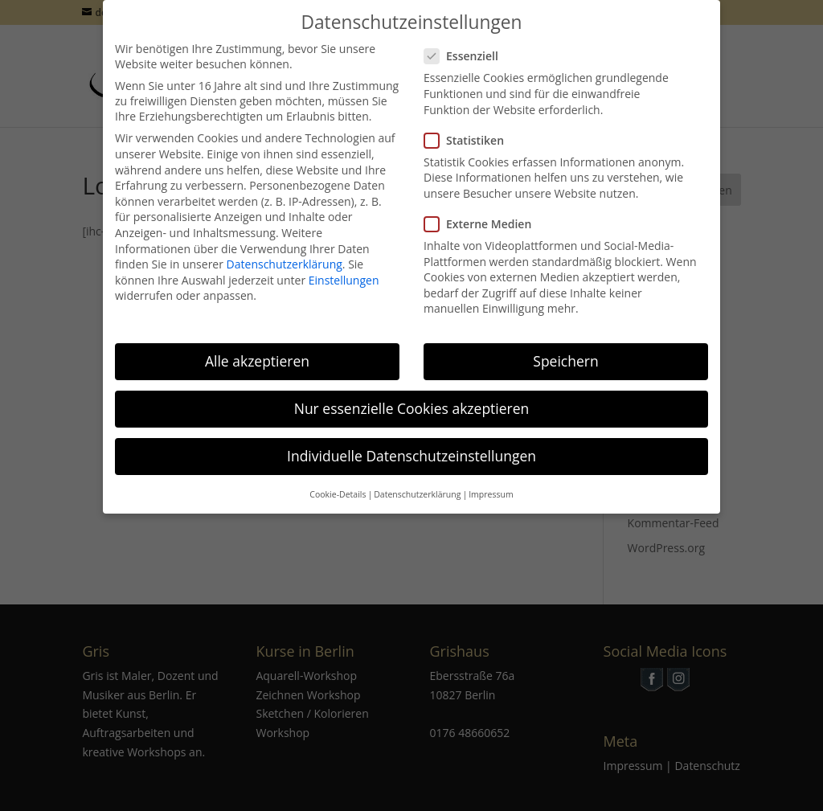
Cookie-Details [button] (337, 481)
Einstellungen (344, 267)
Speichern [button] (565, 348)
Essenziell (468, 43)
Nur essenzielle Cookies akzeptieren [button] (412, 396)
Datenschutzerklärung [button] (417, 481)
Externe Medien (484, 211)
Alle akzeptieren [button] (257, 348)
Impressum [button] (491, 481)
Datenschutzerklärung (284, 252)
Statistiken (471, 127)
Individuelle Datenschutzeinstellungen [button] (411, 443)
